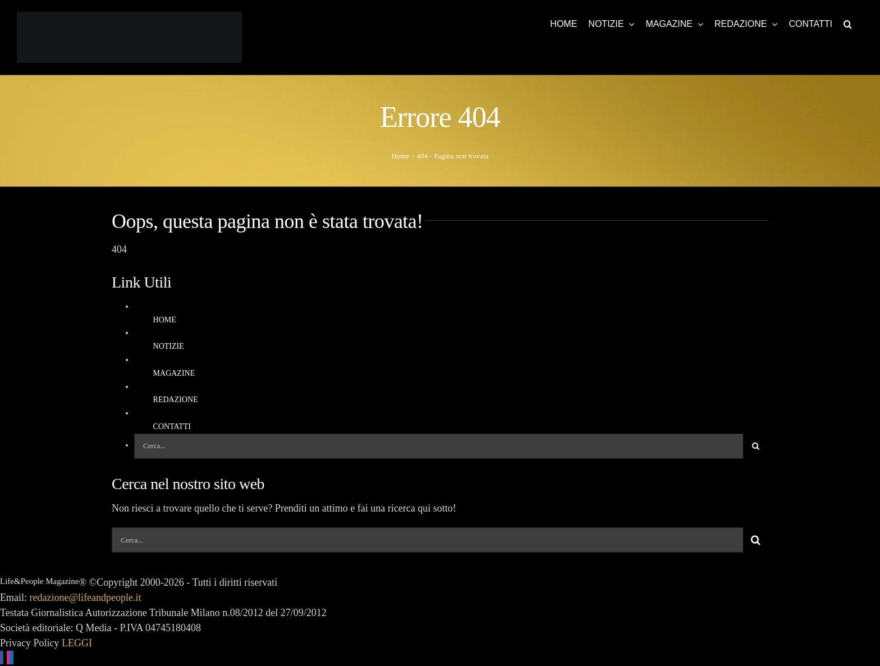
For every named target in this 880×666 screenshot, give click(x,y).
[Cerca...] (438, 446)
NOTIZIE (168, 346)
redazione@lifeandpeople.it (85, 597)
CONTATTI (172, 426)
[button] (848, 23)
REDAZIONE (175, 399)
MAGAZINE (174, 373)
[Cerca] (755, 446)
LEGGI (77, 643)
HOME (164, 320)
